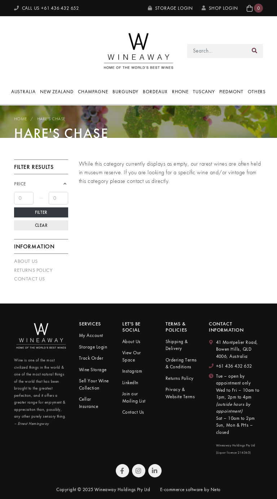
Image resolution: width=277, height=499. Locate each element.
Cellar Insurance (88, 402)
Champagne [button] (93, 92)
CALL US (46, 8)
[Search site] (254, 51)
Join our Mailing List (134, 397)
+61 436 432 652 (234, 366)
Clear (41, 225)
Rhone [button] (180, 92)
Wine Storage (93, 370)
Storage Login (170, 8)
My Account (91, 335)
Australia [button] (23, 92)
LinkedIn (130, 382)
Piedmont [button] (231, 92)
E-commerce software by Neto (190, 489)
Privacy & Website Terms (180, 393)
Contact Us (29, 278)
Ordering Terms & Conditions (181, 363)
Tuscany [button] (204, 92)
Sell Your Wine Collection (94, 384)
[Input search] (217, 51)
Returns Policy (33, 270)
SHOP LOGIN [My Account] (220, 8)
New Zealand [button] (57, 92)
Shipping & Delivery (177, 345)
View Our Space (131, 356)
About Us (26, 261)
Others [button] (257, 92)
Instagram (132, 371)
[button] (255, 8)
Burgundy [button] (125, 92)
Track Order (91, 358)
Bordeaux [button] (155, 92)
